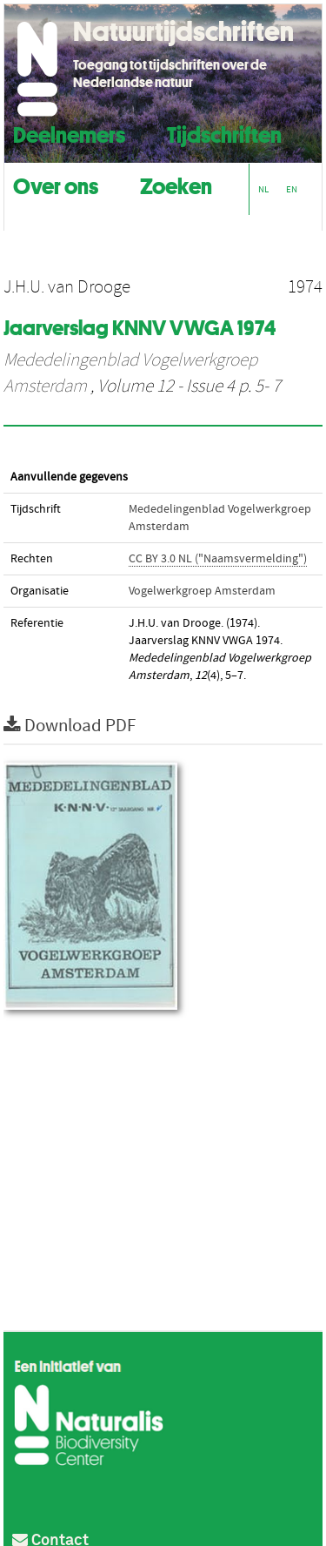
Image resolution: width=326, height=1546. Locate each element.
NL (263, 189)
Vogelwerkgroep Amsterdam (202, 591)
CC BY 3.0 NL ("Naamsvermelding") (218, 559)
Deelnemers (69, 132)
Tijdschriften (224, 132)
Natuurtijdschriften (183, 31)
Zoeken (176, 184)
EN (291, 189)
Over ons (55, 184)
